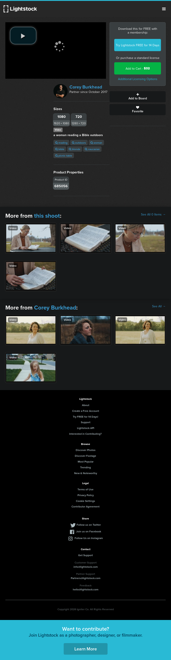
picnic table (63, 155)
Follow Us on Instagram (89, 538)
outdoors (79, 143)
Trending (85, 467)
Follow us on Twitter (89, 525)
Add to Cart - (138, 68)
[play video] (23, 35)
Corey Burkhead (85, 87)
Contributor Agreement (85, 506)
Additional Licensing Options (137, 79)
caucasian (92, 149)
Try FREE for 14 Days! (85, 417)
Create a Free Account (85, 411)
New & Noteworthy (85, 473)
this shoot (47, 215)
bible (59, 149)
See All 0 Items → (153, 214)
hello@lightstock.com (85, 589)
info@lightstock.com (85, 567)
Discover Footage (85, 456)
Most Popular (86, 461)
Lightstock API (85, 428)
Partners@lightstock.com (85, 578)
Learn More (85, 649)
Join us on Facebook (88, 531)
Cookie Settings (85, 501)
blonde (74, 149)
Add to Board (137, 97)
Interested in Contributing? (85, 434)
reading (61, 143)
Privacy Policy (85, 495)
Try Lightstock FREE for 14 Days (137, 45)
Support (85, 422)
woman (96, 143)
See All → (159, 306)
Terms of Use (85, 489)
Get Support (85, 555)
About (85, 405)
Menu (163, 8)
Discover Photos (86, 450)
